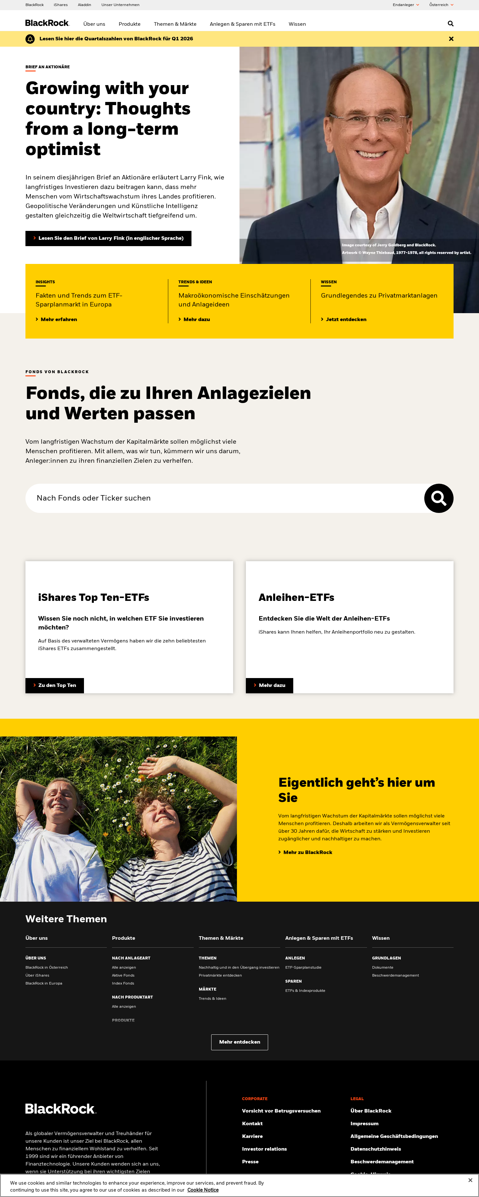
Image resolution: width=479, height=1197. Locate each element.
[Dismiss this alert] (451, 39)
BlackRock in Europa (43, 983)
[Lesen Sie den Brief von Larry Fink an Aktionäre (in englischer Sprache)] (108, 238)
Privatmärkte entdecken (220, 976)
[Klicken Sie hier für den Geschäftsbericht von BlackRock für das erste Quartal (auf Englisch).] (116, 39)
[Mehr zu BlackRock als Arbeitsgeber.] (293, 1136)
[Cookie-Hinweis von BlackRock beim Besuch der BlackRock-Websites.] (402, 1175)
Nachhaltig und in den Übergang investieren (239, 968)
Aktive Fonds (123, 976)
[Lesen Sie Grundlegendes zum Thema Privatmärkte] (343, 320)
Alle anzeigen (124, 968)
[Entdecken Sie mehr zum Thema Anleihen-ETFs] (269, 685)
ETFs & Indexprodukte (305, 991)
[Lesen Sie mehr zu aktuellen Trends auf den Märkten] (194, 320)
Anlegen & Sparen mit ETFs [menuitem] (242, 24)
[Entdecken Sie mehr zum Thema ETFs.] (54, 685)
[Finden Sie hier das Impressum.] (402, 1124)
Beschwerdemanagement (395, 976)
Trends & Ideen (212, 999)
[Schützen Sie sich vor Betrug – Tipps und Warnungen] (293, 1111)
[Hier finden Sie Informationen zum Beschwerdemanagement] (402, 1162)
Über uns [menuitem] (94, 24)
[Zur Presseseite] (293, 1162)
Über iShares (37, 976)
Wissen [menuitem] (297, 24)
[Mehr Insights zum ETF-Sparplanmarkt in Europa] (56, 320)
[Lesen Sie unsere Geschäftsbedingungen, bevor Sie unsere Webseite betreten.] (402, 1136)
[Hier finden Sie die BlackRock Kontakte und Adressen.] (293, 1124)
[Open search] (451, 23)
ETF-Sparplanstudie (303, 968)
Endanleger (406, 5)
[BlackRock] (34, 5)
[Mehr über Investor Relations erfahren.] (293, 1149)
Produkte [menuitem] (130, 24)
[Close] (470, 1182)
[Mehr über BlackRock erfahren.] (402, 1111)
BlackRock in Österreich (46, 968)
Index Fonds (123, 983)
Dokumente (382, 968)
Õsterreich (441, 5)
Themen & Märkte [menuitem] (175, 24)
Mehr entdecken (239, 1042)
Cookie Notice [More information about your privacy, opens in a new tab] (203, 1192)
